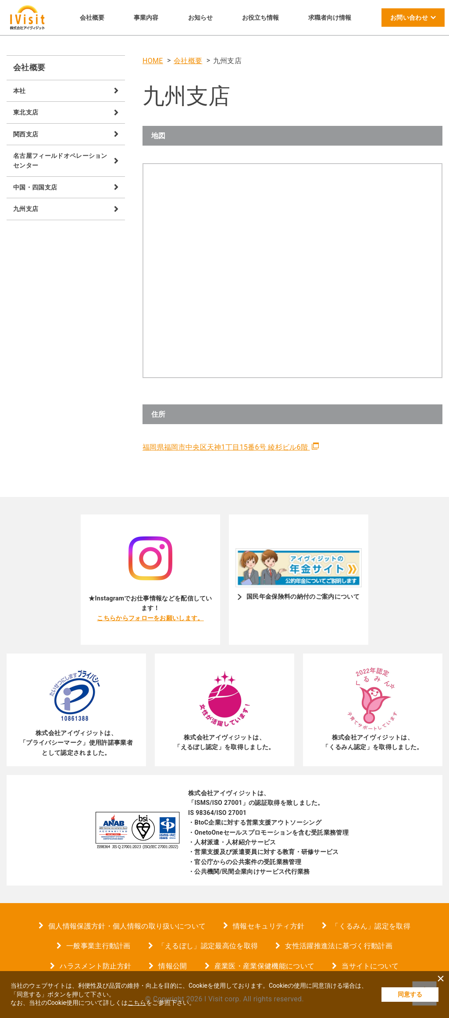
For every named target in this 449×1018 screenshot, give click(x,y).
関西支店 (25, 134)
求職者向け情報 (329, 17)
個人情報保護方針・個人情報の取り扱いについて (127, 926)
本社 (19, 90)
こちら (137, 1002)
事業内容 (146, 17)
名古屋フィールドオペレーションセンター (60, 160)
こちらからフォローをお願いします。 (150, 618)
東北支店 (25, 112)
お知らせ (200, 17)
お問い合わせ (409, 17)
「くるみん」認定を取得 (370, 926)
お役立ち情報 (260, 17)
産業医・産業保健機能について (264, 966)
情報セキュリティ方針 (268, 926)
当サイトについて (370, 966)
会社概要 (92, 17)
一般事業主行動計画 (98, 946)
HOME (153, 61)
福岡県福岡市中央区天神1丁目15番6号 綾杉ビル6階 (226, 447)
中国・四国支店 (35, 187)
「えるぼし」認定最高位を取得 (208, 946)
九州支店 (25, 208)
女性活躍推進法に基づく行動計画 (338, 946)
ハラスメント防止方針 (95, 966)
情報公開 (172, 966)
